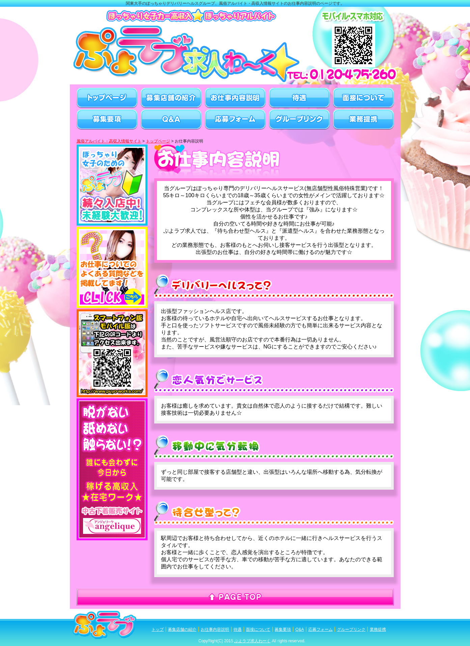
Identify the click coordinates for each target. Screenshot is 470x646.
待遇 (237, 629)
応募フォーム (320, 629)
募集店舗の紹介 (182, 629)
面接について (258, 629)
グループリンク (351, 629)
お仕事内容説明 (215, 629)
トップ (157, 629)
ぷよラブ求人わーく (252, 641)
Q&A (299, 629)
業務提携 (378, 629)
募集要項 (283, 629)
